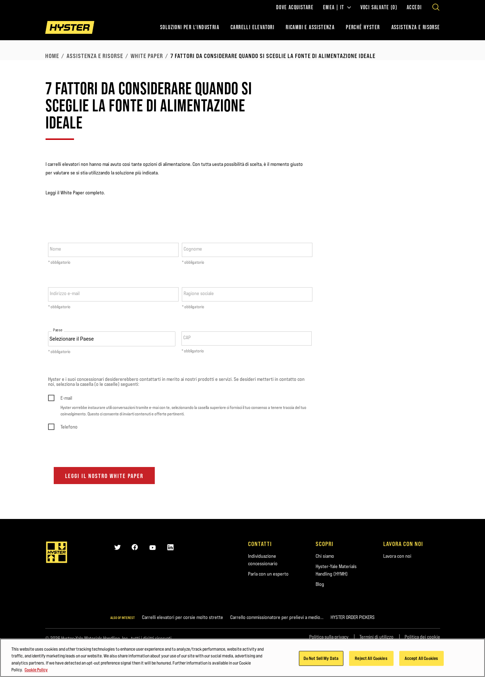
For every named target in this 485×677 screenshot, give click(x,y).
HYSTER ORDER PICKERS (353, 617)
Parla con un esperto (268, 574)
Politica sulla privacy (328, 636)
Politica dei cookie (422, 636)
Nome (55, 248)
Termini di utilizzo (376, 636)
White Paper (147, 55)
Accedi (414, 7)
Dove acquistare (294, 7)
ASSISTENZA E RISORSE (415, 27)
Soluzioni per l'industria (189, 27)
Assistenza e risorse (95, 55)
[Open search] (436, 7)
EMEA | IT (337, 7)
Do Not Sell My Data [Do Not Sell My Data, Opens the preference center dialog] (321, 660)
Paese (57, 330)
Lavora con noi (397, 556)
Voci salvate (378, 7)
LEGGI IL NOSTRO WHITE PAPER (104, 476)
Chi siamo (325, 556)
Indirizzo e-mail (65, 293)
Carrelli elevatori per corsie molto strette (182, 617)
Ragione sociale (199, 293)
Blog (320, 584)
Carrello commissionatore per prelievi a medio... (276, 617)
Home (52, 55)
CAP (187, 337)
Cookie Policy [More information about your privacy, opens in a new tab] (36, 672)
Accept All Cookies (421, 660)
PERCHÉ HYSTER (363, 27)
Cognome (193, 248)
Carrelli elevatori (252, 27)
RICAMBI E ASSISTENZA (310, 27)
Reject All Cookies (371, 660)
